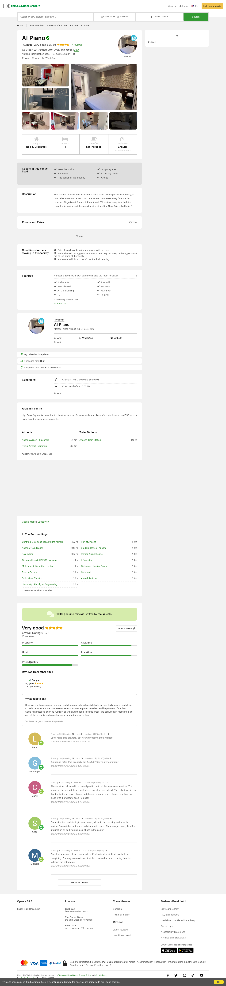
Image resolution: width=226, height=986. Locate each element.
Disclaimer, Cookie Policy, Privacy (178, 920)
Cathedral (86, 572)
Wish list (172, 6)
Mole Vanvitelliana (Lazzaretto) (38, 566)
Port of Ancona (88, 542)
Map (76, 49)
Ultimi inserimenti (122, 935)
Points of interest (121, 914)
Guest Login (167, 926)
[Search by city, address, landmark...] (55, 17)
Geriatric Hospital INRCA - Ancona (39, 560)
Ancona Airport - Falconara (36, 440)
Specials (117, 909)
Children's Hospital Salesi (94, 566)
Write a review (126, 628)
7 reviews (76, 45)
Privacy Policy (85, 975)
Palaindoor (27, 554)
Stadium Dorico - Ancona (94, 548)
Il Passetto (86, 560)
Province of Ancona (57, 25)
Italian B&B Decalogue (28, 909)
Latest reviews (120, 929)
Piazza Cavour (29, 572)
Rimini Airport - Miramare (35, 446)
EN (194, 6)
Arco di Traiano (89, 578)
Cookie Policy (101, 975)
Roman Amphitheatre (92, 554)
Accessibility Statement (173, 932)
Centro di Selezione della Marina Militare (43, 542)
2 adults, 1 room (159, 16)
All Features (60, 303)
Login (184, 6)
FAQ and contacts (170, 914)
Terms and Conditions (67, 975)
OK (218, 982)
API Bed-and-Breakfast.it (173, 937)
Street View (43, 522)
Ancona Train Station (90, 440)
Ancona (74, 25)
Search (195, 16)
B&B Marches (37, 25)
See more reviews (79, 882)
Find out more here (36, 982)
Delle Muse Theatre (32, 578)
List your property (212, 6)
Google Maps (29, 522)
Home (20, 25)
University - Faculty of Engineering (39, 584)
